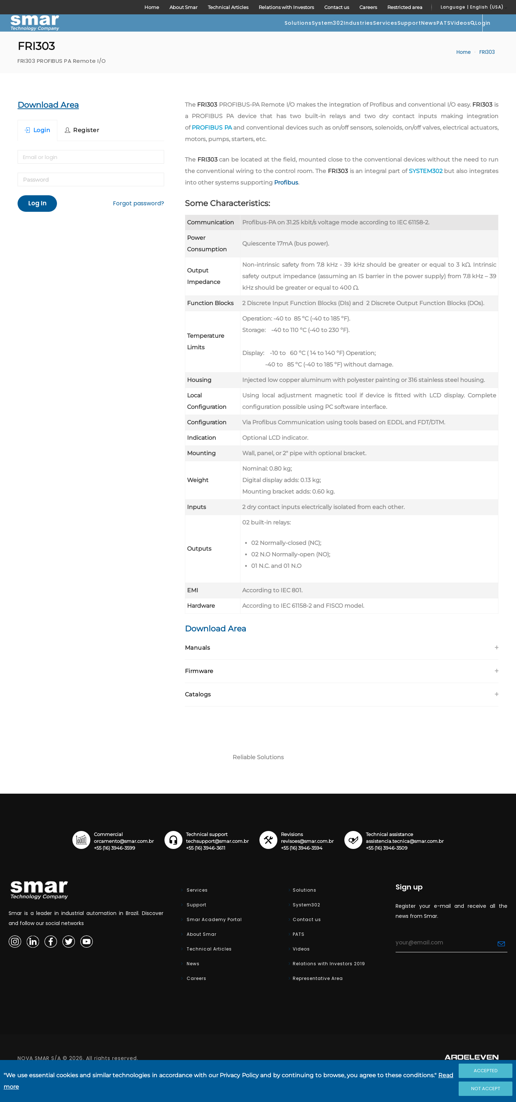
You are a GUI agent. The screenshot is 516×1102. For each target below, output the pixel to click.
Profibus (286, 204)
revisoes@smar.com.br (307, 862)
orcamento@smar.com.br (124, 862)
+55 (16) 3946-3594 (301, 869)
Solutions (162, 33)
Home (151, 7)
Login (490, 33)
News (364, 33)
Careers (368, 7)
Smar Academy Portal (213, 941)
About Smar (183, 7)
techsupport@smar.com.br (217, 862)
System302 (206, 33)
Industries (251, 33)
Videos (425, 33)
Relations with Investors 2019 (329, 985)
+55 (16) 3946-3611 (205, 869)
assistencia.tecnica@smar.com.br (405, 862)
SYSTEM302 (426, 192)
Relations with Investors (286, 7)
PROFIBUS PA (212, 149)
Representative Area (318, 1000)
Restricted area (404, 7)
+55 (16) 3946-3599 (114, 869)
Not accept (485, 1088)
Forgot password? (138, 225)
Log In (37, 224)
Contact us (336, 7)
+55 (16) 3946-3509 (386, 869)
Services (292, 33)
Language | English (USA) (472, 7)
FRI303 (487, 73)
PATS (393, 33)
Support (330, 33)
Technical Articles (228, 7)
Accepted (486, 1070)
